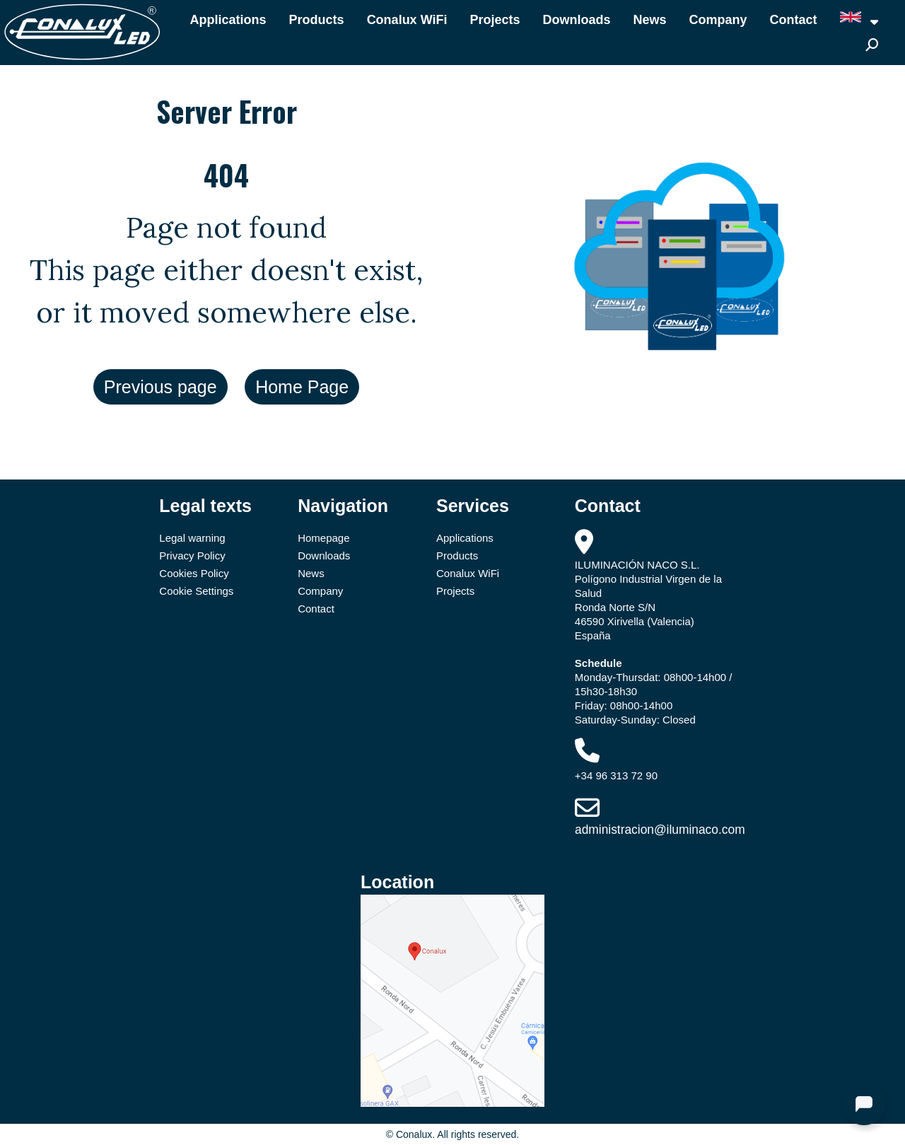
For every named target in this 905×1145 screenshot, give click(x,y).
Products (316, 20)
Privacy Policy (192, 556)
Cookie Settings (196, 591)
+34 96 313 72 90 (616, 775)
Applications (228, 20)
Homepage (323, 538)
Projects (494, 20)
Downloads (577, 20)
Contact (793, 20)
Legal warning (192, 538)
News (650, 20)
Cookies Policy (193, 573)
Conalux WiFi (407, 20)
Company (718, 20)
